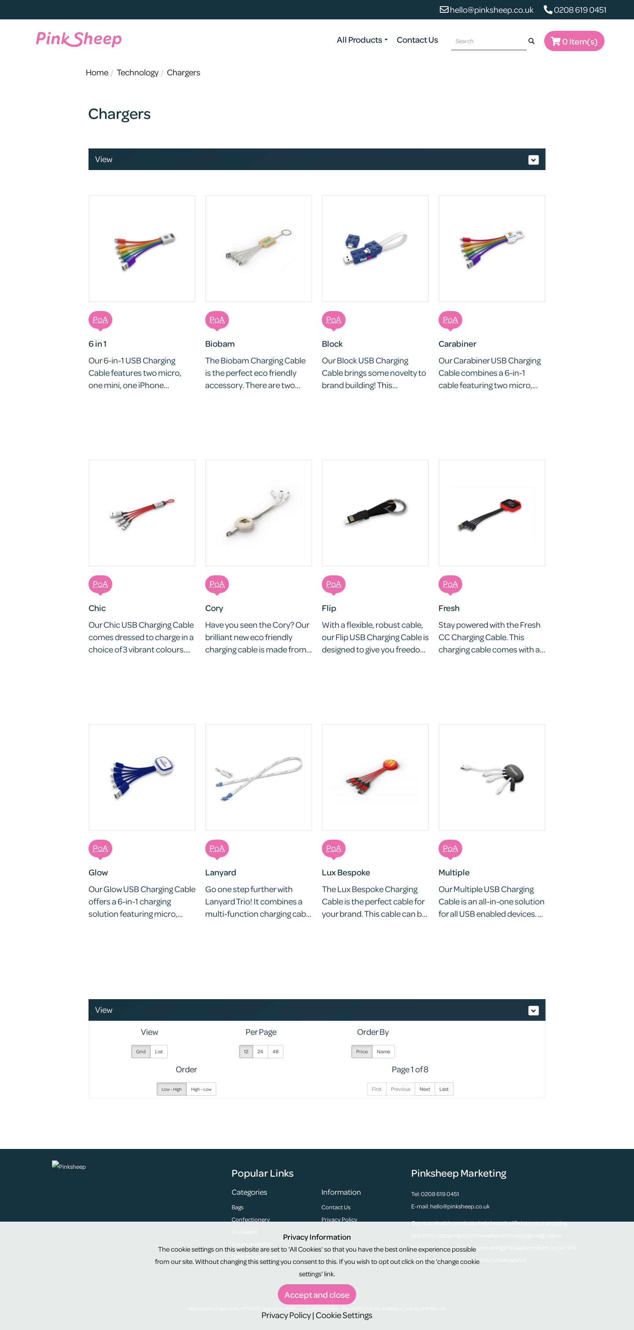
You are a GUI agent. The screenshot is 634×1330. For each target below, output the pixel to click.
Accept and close (317, 1294)
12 (246, 1051)
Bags (237, 1207)
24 (260, 1051)
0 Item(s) (574, 41)
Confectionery (251, 1219)
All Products (362, 39)
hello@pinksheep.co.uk (487, 9)
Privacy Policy (339, 1219)
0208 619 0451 (575, 9)
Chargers (183, 72)
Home (97, 72)
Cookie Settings (344, 1314)
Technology (137, 72)
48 (276, 1051)
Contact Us (417, 39)
